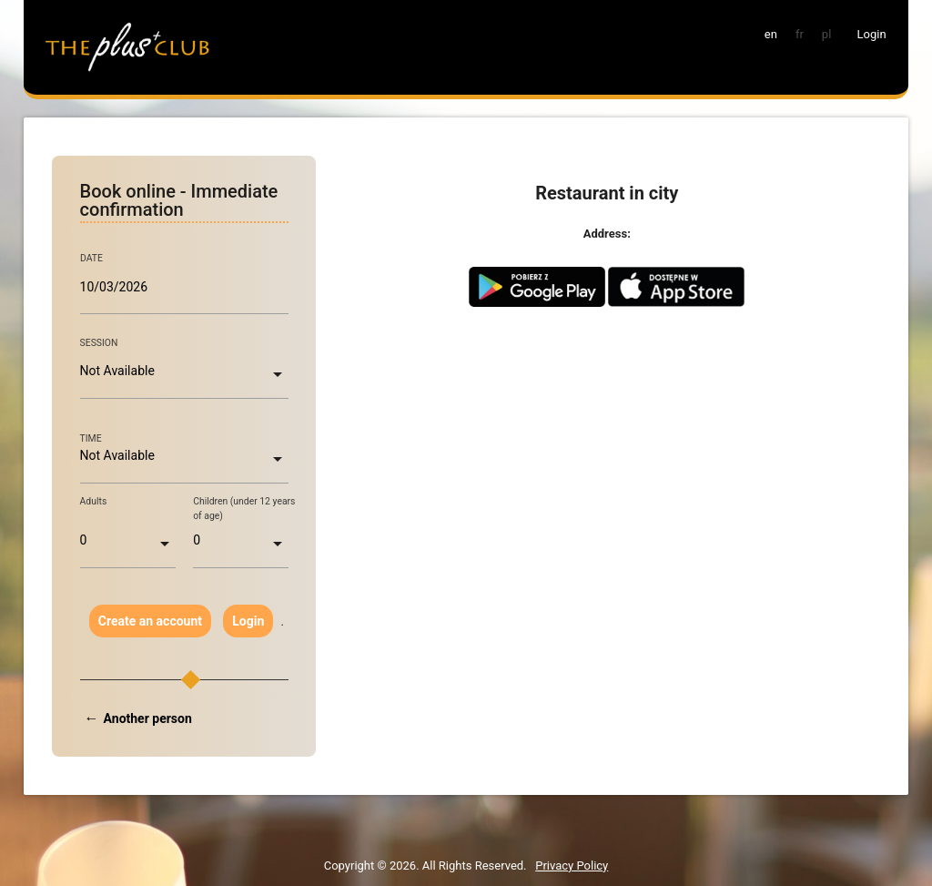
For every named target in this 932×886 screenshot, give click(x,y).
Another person (148, 718)
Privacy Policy (571, 865)
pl (826, 34)
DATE (91, 258)
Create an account (150, 621)
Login (248, 621)
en (771, 34)
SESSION (99, 343)
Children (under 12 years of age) (244, 508)
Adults (93, 501)
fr (799, 34)
